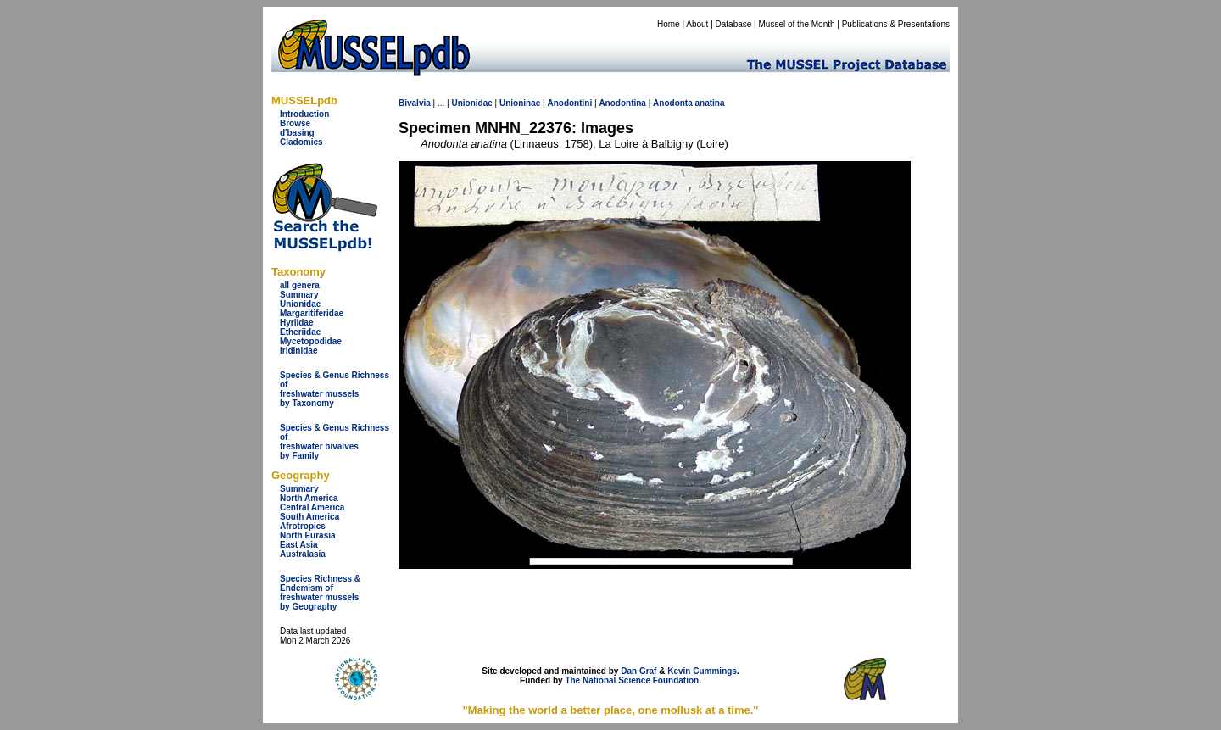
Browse (295, 123)
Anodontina (622, 103)
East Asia (299, 544)
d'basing (297, 132)
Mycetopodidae (311, 341)
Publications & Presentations (896, 24)
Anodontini (569, 103)
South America (309, 516)
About (697, 24)
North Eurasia (308, 535)
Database (734, 24)
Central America (312, 507)
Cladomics (301, 142)
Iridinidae (298, 350)
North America (309, 498)
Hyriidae (296, 322)
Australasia (303, 554)
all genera (300, 285)
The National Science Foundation (632, 680)
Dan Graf (638, 671)
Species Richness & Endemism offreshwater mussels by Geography (320, 592)
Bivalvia (415, 103)
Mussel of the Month (797, 24)
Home (668, 24)
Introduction (304, 114)
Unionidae (300, 304)
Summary (299, 294)
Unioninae (519, 103)
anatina (710, 103)
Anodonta (673, 103)
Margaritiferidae (311, 313)
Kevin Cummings (702, 671)
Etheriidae (300, 332)
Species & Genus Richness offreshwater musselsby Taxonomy (334, 389)
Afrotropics (303, 526)
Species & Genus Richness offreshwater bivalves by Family (334, 441)
